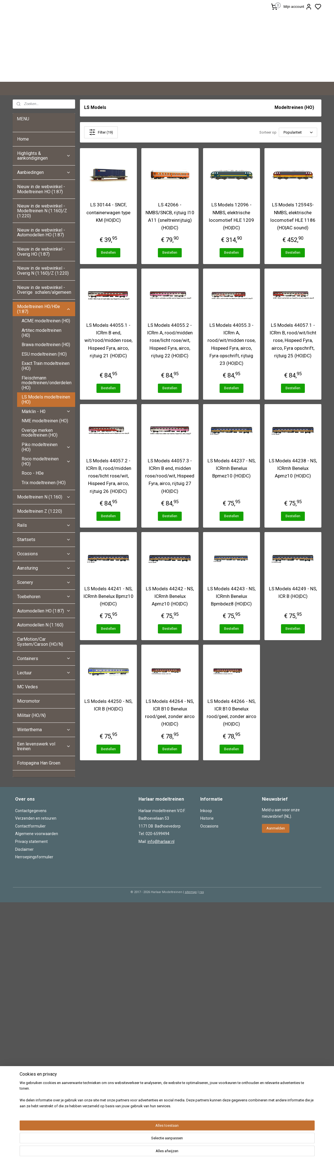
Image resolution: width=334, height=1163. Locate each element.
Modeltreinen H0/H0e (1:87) (44, 309)
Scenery (44, 582)
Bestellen (108, 252)
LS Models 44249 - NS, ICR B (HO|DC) (293, 592)
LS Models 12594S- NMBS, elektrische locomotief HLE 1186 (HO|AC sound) (292, 216)
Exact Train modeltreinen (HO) (46, 366)
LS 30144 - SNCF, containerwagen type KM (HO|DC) (108, 212)
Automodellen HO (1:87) (44, 611)
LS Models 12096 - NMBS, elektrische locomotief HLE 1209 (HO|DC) (231, 216)
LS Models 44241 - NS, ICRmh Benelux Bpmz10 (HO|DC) (108, 596)
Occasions (44, 553)
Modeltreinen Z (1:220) (39, 511)
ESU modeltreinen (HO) (44, 354)
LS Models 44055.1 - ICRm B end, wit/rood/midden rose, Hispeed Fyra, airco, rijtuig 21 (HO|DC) (108, 340)
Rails (44, 525)
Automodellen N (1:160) (40, 625)
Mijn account (298, 6)
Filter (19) (101, 132)
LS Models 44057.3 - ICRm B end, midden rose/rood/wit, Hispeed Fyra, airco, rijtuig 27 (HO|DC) (169, 476)
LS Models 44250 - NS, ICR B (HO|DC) (108, 705)
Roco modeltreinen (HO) (46, 461)
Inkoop (206, 810)
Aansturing (44, 568)
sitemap (191, 892)
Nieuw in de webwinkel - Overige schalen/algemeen (44, 290)
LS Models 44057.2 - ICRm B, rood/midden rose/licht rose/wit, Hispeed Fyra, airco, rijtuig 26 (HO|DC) (108, 476)
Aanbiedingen (44, 172)
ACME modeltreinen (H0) (46, 320)
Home (23, 139)
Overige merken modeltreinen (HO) (39, 433)
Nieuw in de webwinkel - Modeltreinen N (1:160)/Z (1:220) (42, 210)
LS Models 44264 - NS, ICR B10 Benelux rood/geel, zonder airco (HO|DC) (170, 712)
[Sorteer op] (298, 132)
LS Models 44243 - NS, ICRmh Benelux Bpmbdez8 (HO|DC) (231, 596)
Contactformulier (30, 826)
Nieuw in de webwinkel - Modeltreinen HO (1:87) (41, 189)
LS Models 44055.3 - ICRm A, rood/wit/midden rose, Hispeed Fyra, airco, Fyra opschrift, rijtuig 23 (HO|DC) (231, 344)
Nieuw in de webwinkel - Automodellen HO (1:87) (41, 232)
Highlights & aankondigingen (44, 156)
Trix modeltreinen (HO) (44, 482)
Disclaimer (24, 849)
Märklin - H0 (46, 411)
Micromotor (28, 701)
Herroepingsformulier (34, 857)
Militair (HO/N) (31, 715)
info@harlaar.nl (161, 841)
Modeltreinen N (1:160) (44, 497)
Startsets (44, 539)
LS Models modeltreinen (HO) (46, 399)
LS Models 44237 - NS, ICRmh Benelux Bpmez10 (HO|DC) (231, 468)
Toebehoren (44, 596)
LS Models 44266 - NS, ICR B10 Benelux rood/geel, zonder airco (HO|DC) (231, 712)
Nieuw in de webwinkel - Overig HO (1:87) (41, 251)
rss (201, 892)
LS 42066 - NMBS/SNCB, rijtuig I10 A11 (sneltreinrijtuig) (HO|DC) (169, 216)
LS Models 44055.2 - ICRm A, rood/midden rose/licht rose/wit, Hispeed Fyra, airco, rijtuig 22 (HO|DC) (170, 340)
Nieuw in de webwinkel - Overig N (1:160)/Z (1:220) (43, 270)
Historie (207, 818)
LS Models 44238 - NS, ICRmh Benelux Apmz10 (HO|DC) (293, 468)
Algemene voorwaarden (36, 833)
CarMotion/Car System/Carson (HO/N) (40, 642)
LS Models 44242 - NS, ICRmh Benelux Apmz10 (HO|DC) (170, 596)
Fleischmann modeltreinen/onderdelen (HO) (47, 382)
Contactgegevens (31, 810)
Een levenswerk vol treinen (44, 746)
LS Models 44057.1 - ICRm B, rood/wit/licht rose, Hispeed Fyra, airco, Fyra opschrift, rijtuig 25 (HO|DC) (292, 340)
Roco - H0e (33, 473)
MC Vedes (27, 686)
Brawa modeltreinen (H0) (46, 344)
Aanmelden (275, 828)
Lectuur (44, 672)
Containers (44, 658)
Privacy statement (31, 841)
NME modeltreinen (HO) (45, 420)
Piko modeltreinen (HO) (46, 447)
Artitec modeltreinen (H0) (41, 333)
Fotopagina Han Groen (38, 763)
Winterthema (44, 729)
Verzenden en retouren (35, 818)
